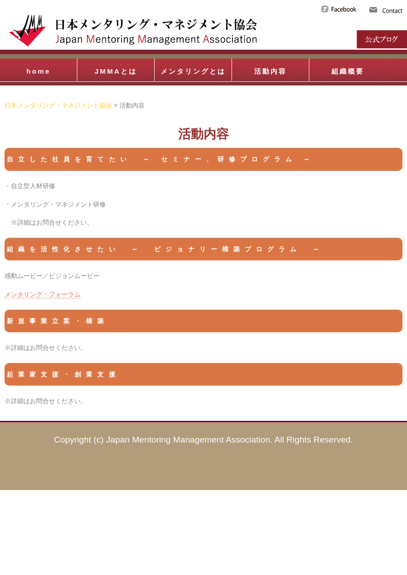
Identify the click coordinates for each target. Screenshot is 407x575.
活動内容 (270, 71)
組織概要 (347, 71)
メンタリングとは (193, 71)
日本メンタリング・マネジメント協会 (58, 105)
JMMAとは (116, 71)
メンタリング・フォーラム (42, 294)
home (38, 71)
